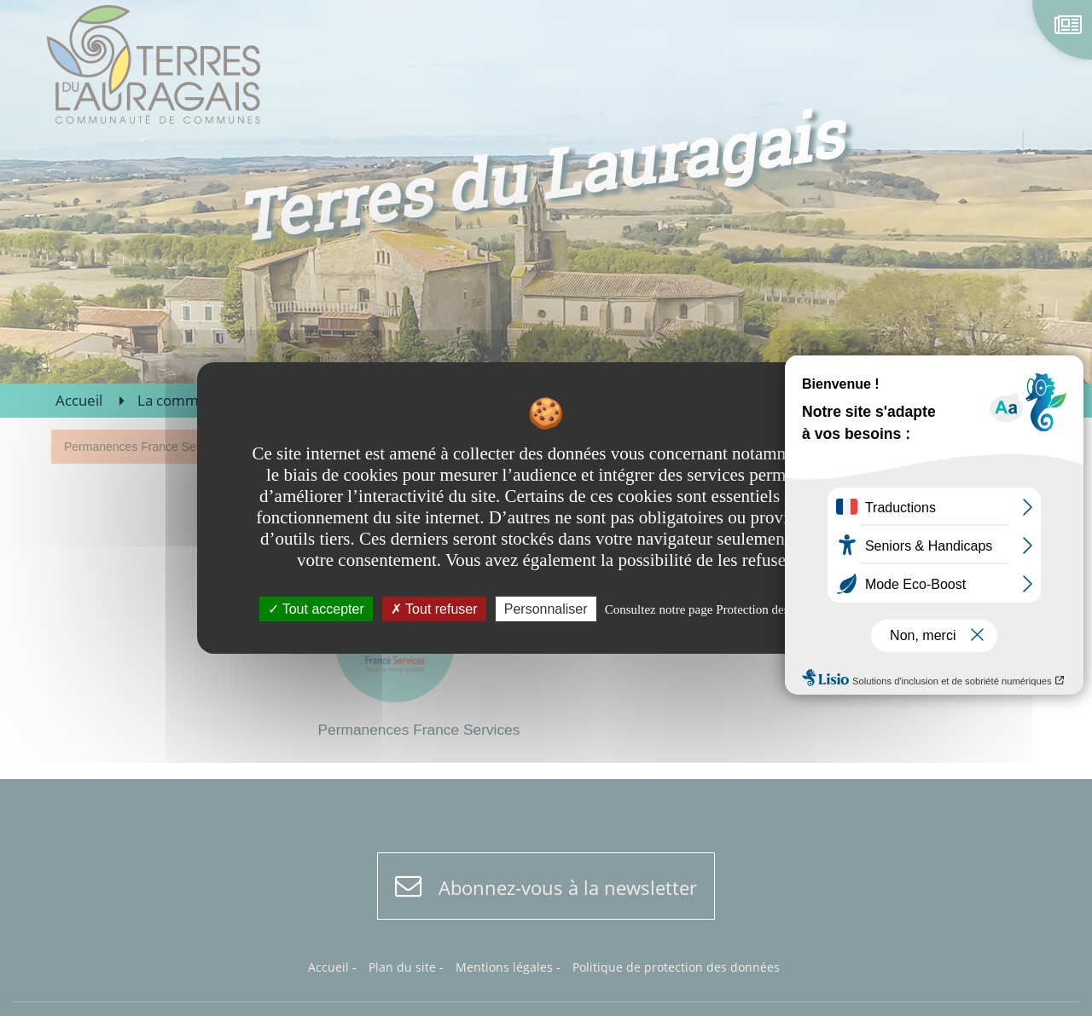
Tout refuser (434, 609)
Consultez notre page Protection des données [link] (719, 609)
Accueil (78, 400)
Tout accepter (316, 609)
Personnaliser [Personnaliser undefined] (546, 609)
